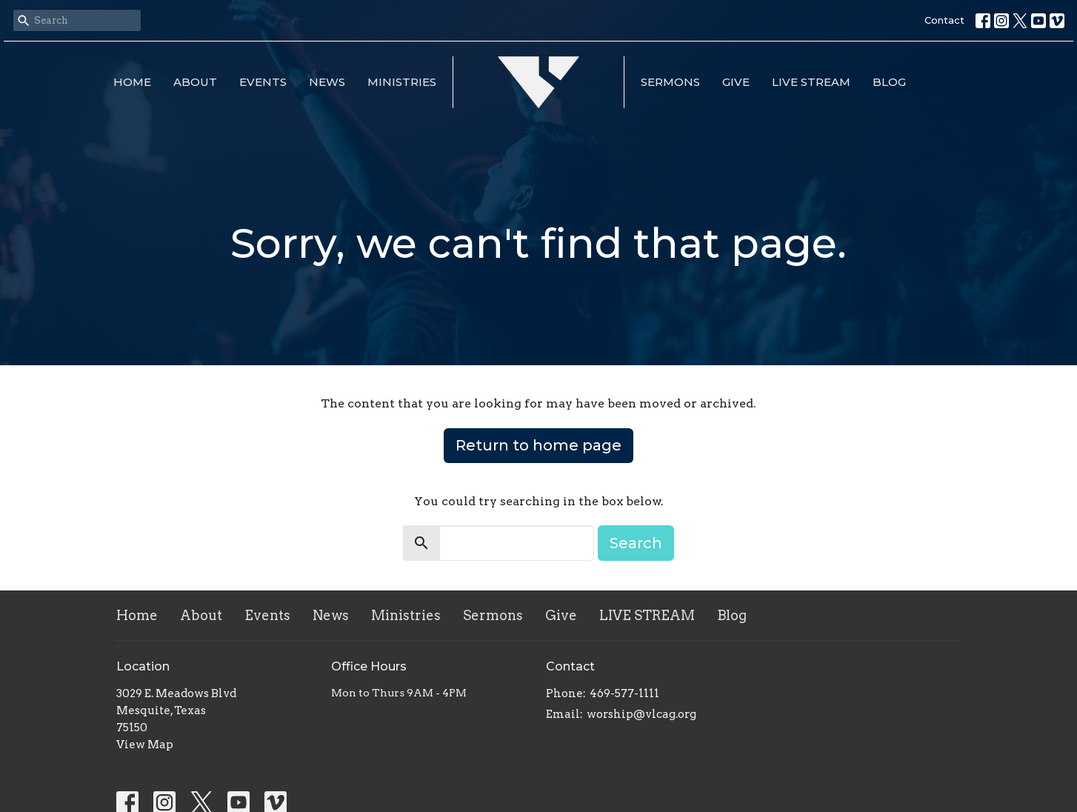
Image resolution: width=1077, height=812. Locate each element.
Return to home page (538, 445)
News (327, 82)
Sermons (670, 82)
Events (263, 82)
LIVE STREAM (811, 82)
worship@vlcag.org (641, 714)
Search (636, 543)
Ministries (401, 82)
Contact (944, 20)
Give (736, 82)
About (195, 82)
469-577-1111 (624, 693)
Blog (889, 82)
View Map (144, 744)
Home (132, 82)
